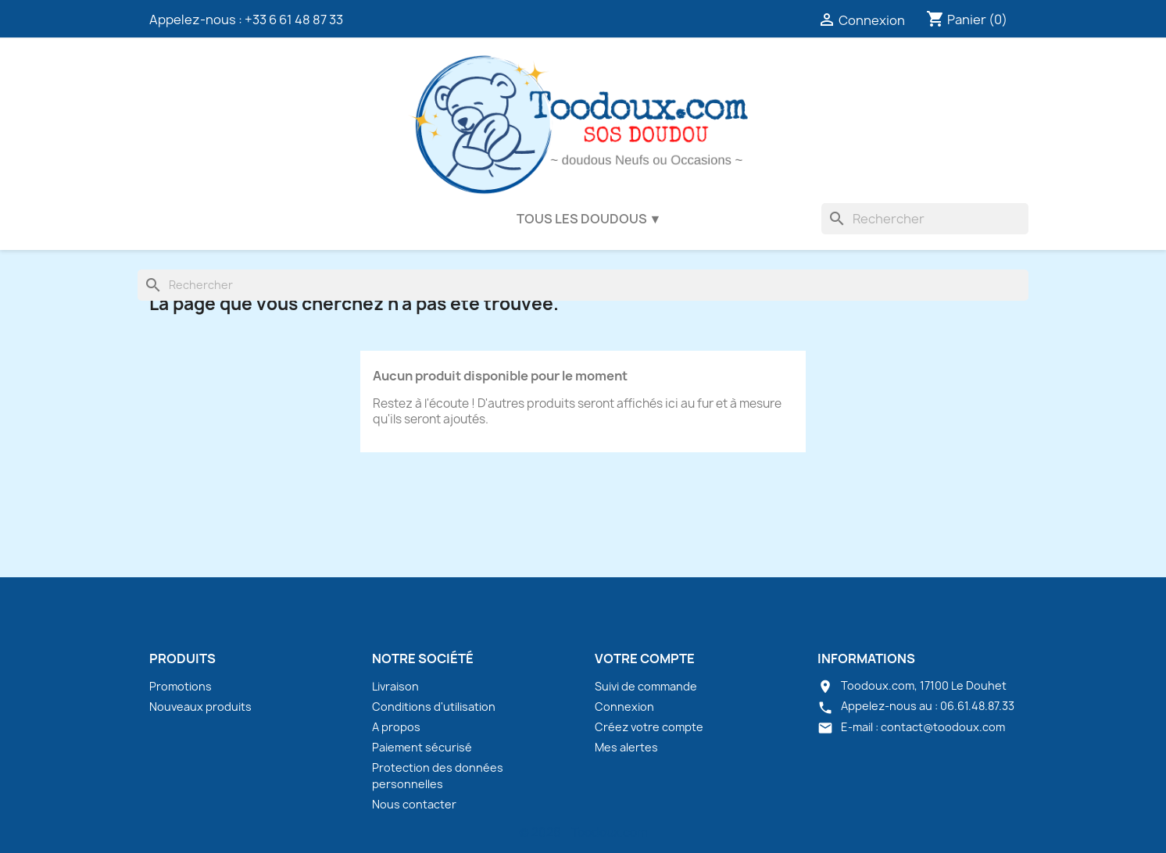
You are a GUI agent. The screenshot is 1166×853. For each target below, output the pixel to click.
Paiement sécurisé (422, 747)
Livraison (395, 686)
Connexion (624, 706)
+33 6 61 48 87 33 (294, 19)
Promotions (180, 686)
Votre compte (645, 658)
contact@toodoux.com (943, 726)
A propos (396, 726)
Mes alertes (626, 747)
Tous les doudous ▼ (589, 218)
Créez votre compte (649, 726)
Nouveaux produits (200, 706)
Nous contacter (414, 804)
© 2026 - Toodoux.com (583, 832)
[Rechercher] (924, 218)
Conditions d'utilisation (433, 706)
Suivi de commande (646, 686)
